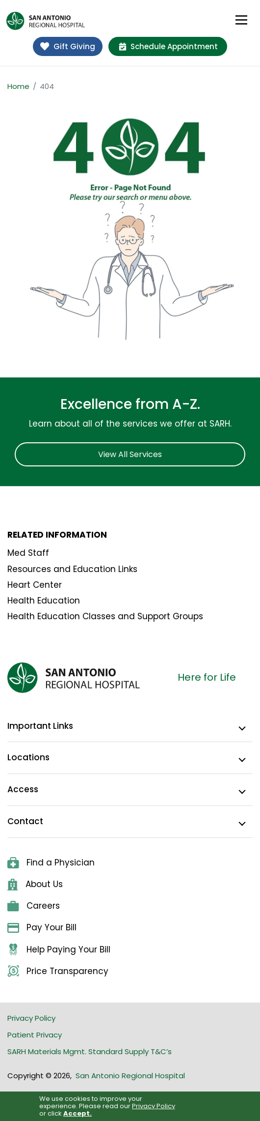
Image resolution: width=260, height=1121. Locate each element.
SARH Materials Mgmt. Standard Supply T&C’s (89, 1051)
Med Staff (28, 553)
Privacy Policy (31, 1018)
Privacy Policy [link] (153, 1106)
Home (18, 86)
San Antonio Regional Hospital (130, 1075)
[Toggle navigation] (241, 20)
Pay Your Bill (42, 927)
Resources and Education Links (72, 569)
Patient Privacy (34, 1035)
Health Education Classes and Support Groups (105, 616)
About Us (35, 884)
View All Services (130, 454)
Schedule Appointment (168, 46)
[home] (45, 21)
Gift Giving (68, 46)
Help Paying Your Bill (58, 950)
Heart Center (34, 585)
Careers (33, 906)
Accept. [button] (77, 1113)
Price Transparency (57, 971)
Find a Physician (51, 862)
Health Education (43, 600)
